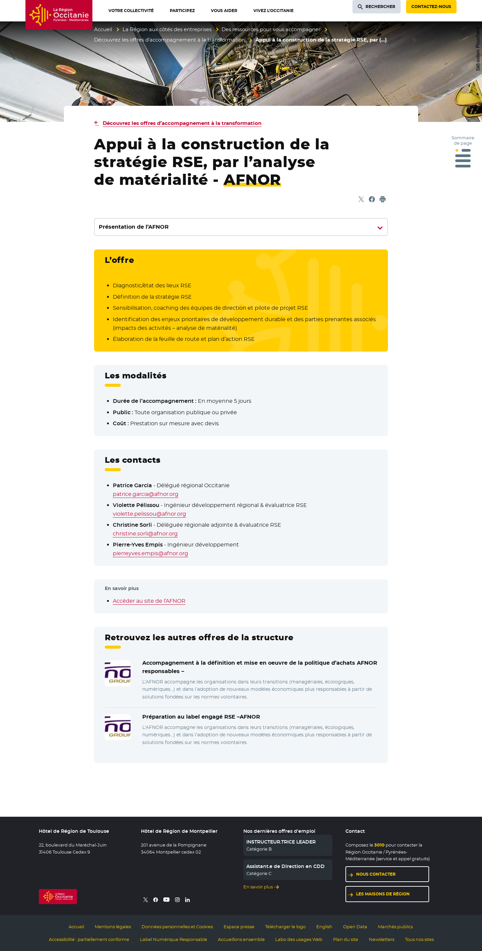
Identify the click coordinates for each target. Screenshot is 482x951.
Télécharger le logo (285, 926)
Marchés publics (395, 926)
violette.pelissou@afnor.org (149, 514)
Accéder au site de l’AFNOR (149, 601)
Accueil (103, 29)
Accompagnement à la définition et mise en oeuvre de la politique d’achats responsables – (259, 667)
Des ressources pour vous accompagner (271, 29)
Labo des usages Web (298, 939)
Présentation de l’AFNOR (134, 227)
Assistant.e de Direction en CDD (285, 866)
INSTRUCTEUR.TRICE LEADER (281, 842)
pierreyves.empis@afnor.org (150, 553)
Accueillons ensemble (241, 939)
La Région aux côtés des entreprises (167, 29)
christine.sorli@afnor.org (145, 533)
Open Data (355, 926)
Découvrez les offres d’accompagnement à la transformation (169, 39)
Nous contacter (376, 874)
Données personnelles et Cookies (177, 926)
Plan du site (345, 939)
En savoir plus (258, 886)
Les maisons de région (383, 893)
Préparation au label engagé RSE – (201, 717)
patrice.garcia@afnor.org (145, 494)
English (324, 926)
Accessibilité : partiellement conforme (89, 939)
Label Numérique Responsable (173, 939)
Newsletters (381, 939)
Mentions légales (113, 926)
